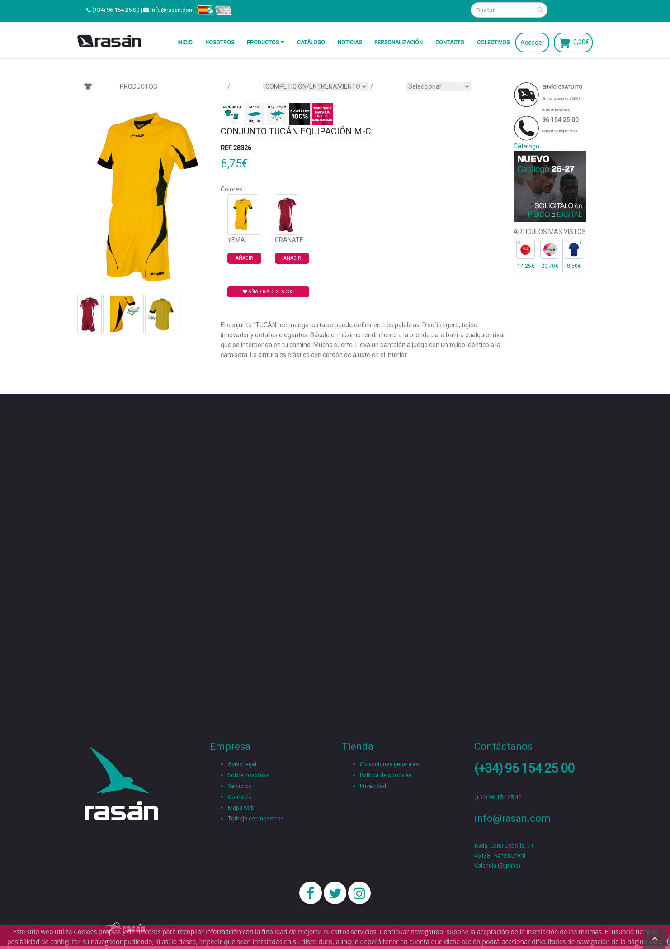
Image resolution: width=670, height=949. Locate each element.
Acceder (532, 42)
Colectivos (493, 42)
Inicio (185, 42)
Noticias (350, 42)
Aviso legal (242, 764)
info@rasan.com (172, 9)
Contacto (449, 42)
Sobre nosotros (248, 775)
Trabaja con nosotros (256, 818)
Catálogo (311, 42)
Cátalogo (526, 146)
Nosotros (219, 42)
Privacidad (373, 785)
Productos (263, 42)
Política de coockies (386, 775)
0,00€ (581, 41)
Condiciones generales (389, 764)
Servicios (239, 785)
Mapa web (241, 807)
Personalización (398, 42)
